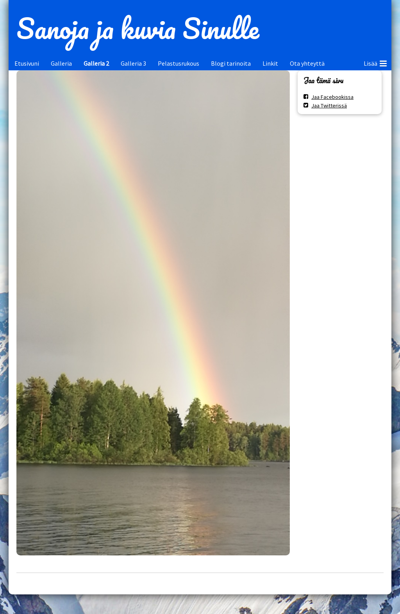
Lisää (375, 62)
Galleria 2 (96, 63)
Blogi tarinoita (231, 63)
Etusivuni (26, 63)
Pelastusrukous (178, 63)
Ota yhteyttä (307, 63)
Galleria (61, 63)
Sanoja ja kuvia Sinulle (137, 28)
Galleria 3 (133, 63)
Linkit (270, 63)
